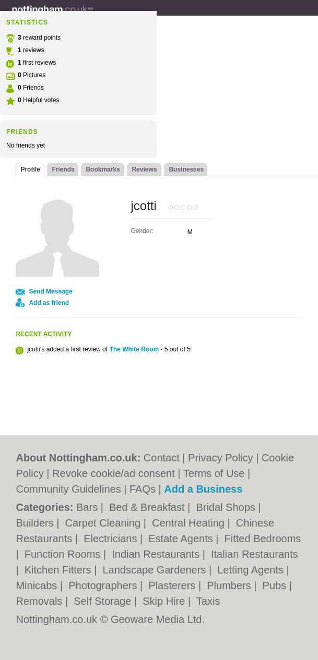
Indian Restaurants (157, 554)
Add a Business (203, 489)
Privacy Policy (220, 457)
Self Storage (104, 601)
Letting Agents (251, 570)
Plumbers (230, 585)
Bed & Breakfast (148, 507)
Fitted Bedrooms (263, 538)
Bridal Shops (227, 507)
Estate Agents (182, 538)
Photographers (104, 585)
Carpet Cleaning (104, 523)
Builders (36, 523)
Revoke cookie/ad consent (113, 473)
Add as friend (49, 303)
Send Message (50, 291)
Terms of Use (214, 473)
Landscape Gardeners (155, 570)
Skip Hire (165, 601)
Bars (88, 507)
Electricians (112, 538)
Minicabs (38, 585)
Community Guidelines (68, 489)
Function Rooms (64, 554)
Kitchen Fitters (59, 570)
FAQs (142, 489)
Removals (40, 601)
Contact (162, 457)
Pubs (276, 585)
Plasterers (173, 585)
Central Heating (190, 523)
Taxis (208, 601)
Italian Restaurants (254, 554)
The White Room (134, 349)
